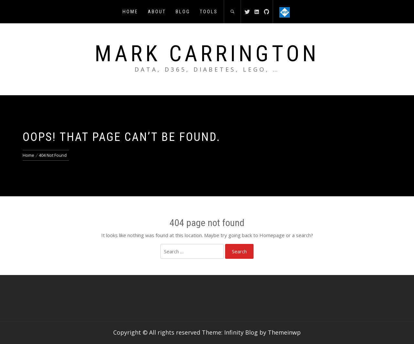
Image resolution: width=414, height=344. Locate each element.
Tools (209, 12)
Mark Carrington (207, 54)
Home (130, 12)
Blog (183, 12)
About (157, 12)
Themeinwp (284, 332)
